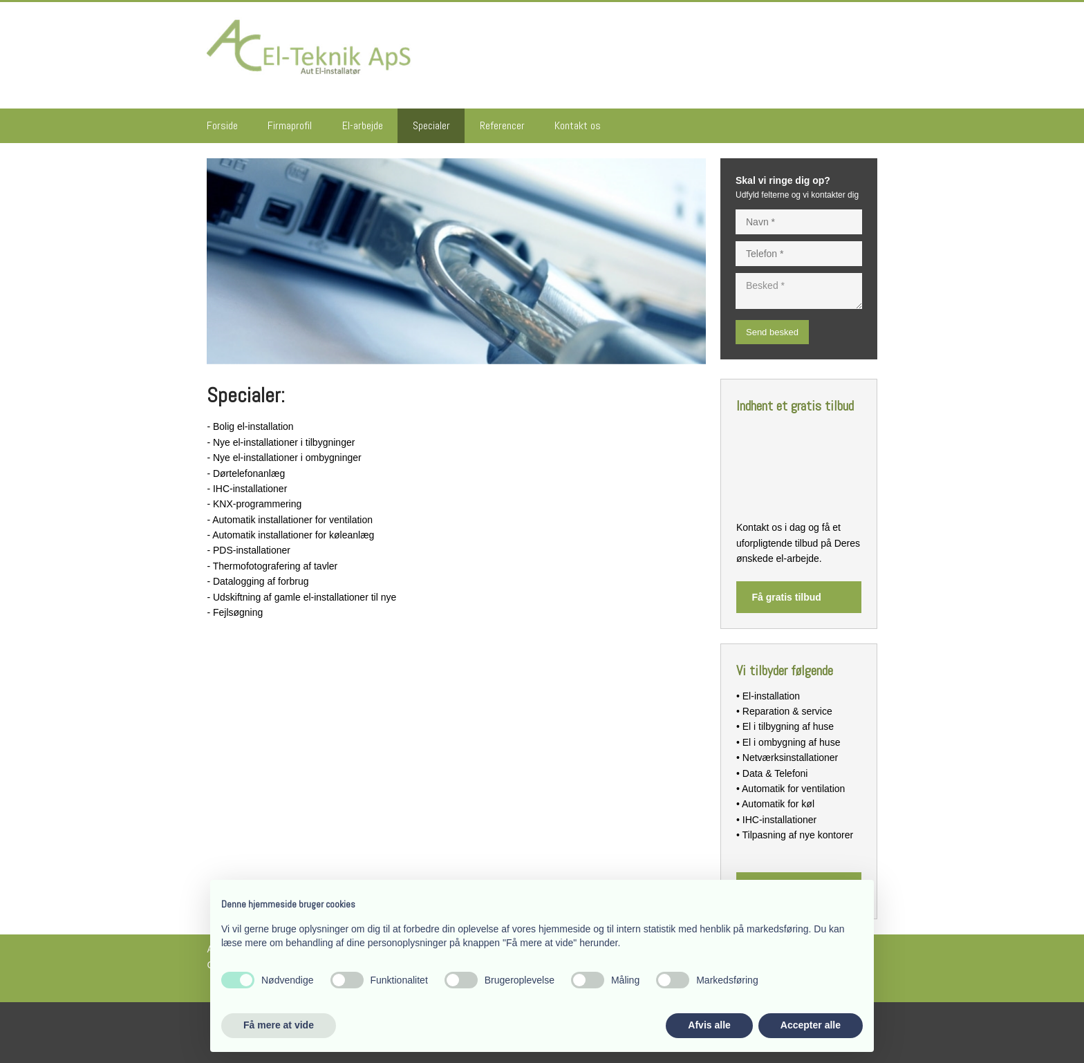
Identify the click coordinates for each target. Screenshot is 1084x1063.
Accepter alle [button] (811, 1025)
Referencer (502, 125)
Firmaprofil (290, 125)
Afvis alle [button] (709, 1025)
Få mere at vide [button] (278, 1025)
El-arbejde (362, 125)
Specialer (431, 125)
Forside (222, 125)
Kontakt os (577, 125)
